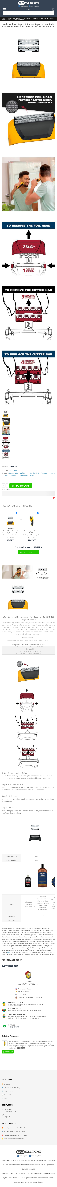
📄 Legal (4, 1098)
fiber (9, 952)
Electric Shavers (6, 19)
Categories (11, 18)
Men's (51, 18)
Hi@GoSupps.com (10, 1117)
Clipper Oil (28, 892)
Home (3, 18)
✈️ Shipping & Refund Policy (11, 1088)
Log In (28, 9)
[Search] (28, 13)
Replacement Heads (19, 19)
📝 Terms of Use (7, 1095)
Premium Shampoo (42, 892)
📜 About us (6, 1084)
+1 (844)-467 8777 (13, 1027)
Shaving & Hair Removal (39, 18)
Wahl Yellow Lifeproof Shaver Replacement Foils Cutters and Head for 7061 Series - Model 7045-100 (10, 533)
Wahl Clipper (13, 470)
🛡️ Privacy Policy (7, 1091)
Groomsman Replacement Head (35, 852)
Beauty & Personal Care (23, 18)
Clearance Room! (10, 966)
